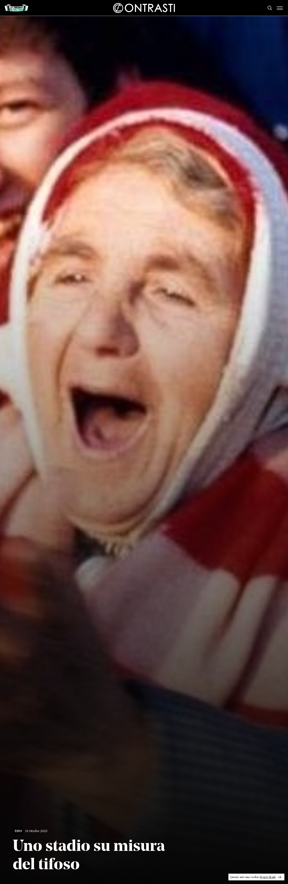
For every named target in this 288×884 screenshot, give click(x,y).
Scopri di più (267, 877)
